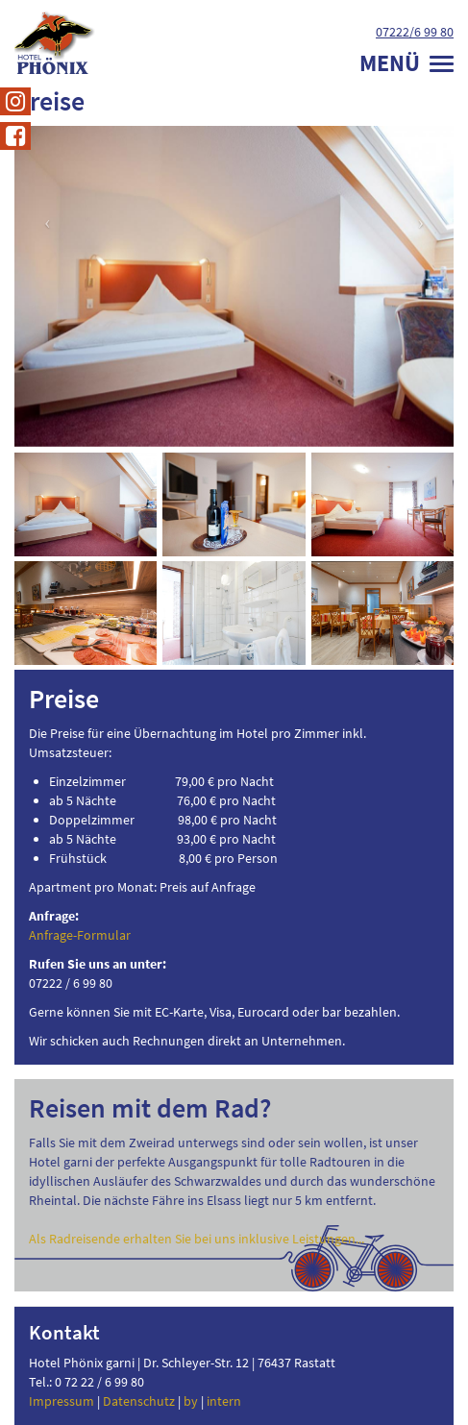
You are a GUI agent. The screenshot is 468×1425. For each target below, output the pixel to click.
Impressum (61, 1401)
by (191, 1401)
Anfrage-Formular (80, 935)
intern (224, 1401)
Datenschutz (139, 1401)
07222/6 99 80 (415, 31)
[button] (47, 398)
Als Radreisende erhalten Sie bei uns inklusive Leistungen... (196, 1238)
